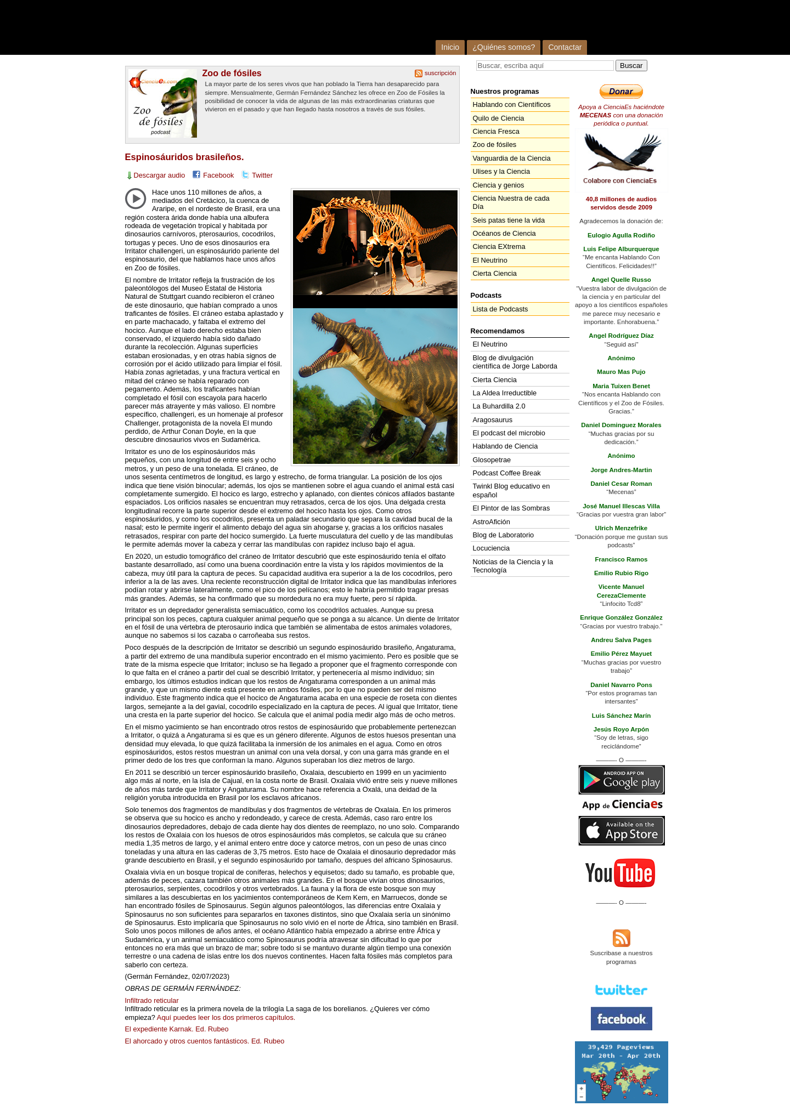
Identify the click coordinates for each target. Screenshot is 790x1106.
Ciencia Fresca (496, 131)
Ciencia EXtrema (499, 246)
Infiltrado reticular (152, 1000)
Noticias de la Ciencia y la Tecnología (513, 566)
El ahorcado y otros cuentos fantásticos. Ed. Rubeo (205, 1041)
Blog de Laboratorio (503, 535)
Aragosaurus (493, 420)
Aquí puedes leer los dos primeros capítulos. (226, 1017)
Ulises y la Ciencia (502, 171)
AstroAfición (491, 522)
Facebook (218, 175)
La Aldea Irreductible (505, 393)
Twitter (262, 175)
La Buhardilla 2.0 (499, 406)
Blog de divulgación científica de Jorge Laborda (515, 362)
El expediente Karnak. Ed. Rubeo (177, 1029)
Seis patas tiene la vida (509, 220)
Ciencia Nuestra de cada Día (511, 202)
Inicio (450, 47)
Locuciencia (491, 548)
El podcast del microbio (509, 433)
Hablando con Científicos (512, 104)
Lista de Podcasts (500, 309)
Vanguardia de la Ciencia (512, 158)
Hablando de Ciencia (505, 446)
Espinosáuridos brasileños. (184, 157)
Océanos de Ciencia (504, 233)
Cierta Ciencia (495, 273)
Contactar (565, 47)
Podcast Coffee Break (507, 473)
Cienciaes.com (267, 27)
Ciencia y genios (498, 185)
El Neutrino (490, 260)
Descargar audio (159, 175)
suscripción (440, 73)
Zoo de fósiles (232, 73)
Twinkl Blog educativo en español (511, 490)
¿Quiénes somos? (503, 47)
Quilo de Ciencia (498, 118)
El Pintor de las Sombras (511, 508)
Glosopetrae (492, 460)
